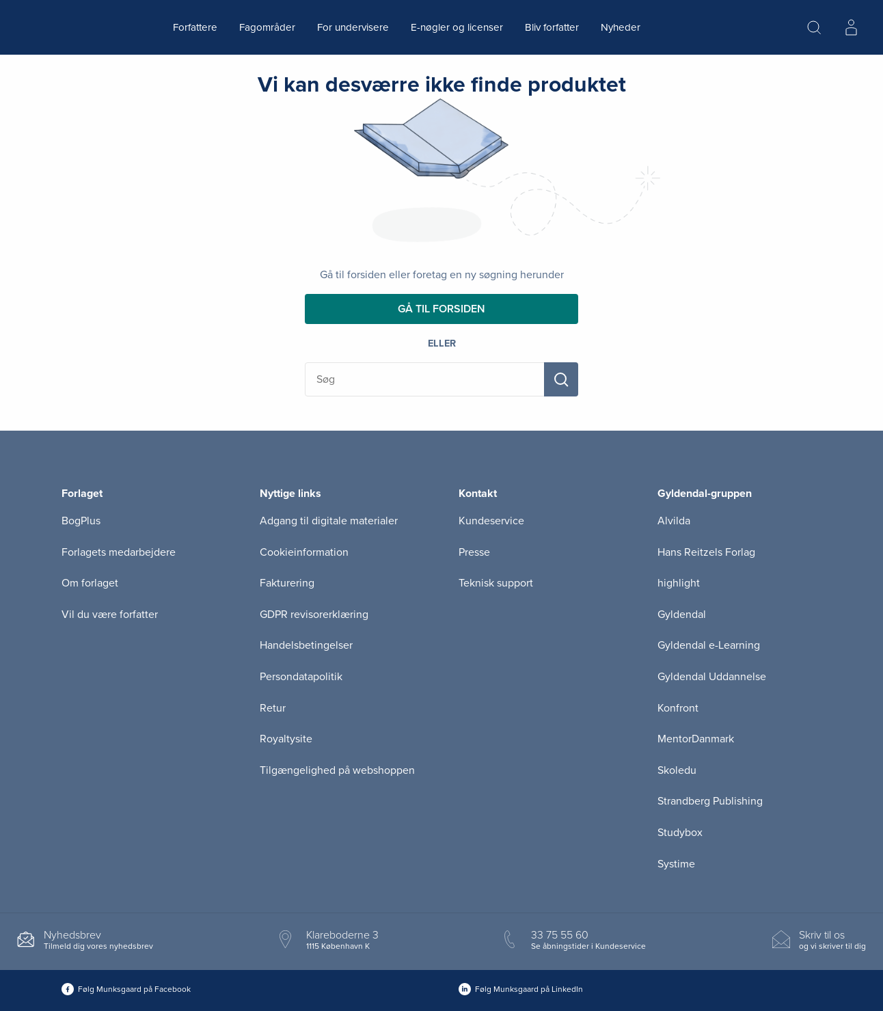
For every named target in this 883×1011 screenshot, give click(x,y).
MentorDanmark (695, 739)
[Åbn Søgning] (814, 27)
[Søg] (561, 379)
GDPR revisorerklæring (314, 614)
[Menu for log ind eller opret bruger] (851, 27)
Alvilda (673, 521)
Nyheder (620, 27)
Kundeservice (491, 521)
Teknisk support (496, 583)
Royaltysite (286, 739)
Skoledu (676, 770)
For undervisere (353, 27)
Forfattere (195, 27)
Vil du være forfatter (110, 614)
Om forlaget (90, 583)
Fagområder (267, 27)
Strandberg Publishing (710, 801)
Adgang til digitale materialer (329, 521)
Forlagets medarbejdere (119, 552)
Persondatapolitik (301, 677)
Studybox (680, 832)
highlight (678, 583)
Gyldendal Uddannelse (711, 677)
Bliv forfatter (552, 27)
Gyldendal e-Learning (708, 645)
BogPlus (81, 521)
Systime (676, 864)
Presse (474, 552)
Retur (273, 708)
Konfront (677, 708)
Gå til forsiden (441, 309)
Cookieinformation (304, 552)
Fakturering (287, 583)
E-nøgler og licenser (457, 27)
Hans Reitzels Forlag (706, 552)
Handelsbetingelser (306, 645)
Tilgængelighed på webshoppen (337, 770)
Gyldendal (681, 614)
